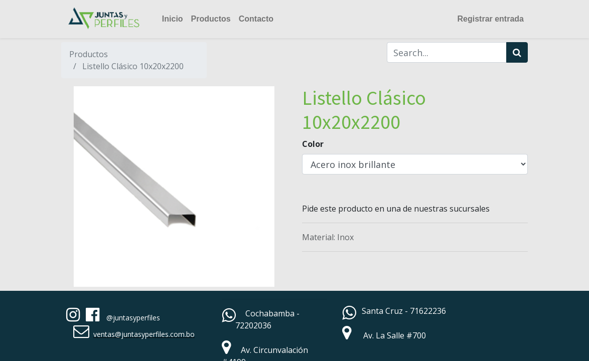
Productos (88, 54)
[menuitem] (172, 19)
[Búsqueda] (517, 52)
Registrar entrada (491, 19)
